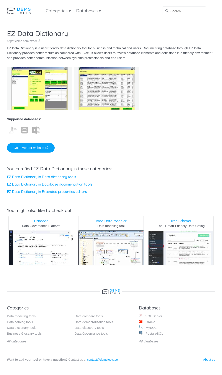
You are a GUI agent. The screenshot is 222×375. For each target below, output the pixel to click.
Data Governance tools (91, 333)
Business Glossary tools (24, 333)
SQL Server (150, 316)
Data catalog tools (20, 322)
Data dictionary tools (21, 327)
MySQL (147, 327)
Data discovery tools (89, 327)
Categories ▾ (58, 10)
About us (209, 359)
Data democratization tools (94, 322)
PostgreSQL (151, 333)
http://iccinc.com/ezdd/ (24, 41)
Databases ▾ (88, 10)
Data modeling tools (21, 316)
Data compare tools (89, 316)
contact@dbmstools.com (104, 359)
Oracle (147, 322)
